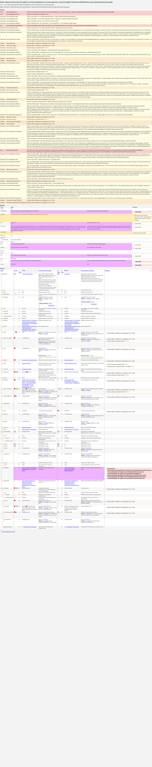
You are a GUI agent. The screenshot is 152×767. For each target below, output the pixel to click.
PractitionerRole (25, 384)
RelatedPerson (76, 382)
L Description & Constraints (45, 270)
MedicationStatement (26, 329)
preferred (46, 298)
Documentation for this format (7, 531)
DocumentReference (31, 480)
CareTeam (67, 382)
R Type (66, 270)
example (88, 349)
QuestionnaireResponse (32, 467)
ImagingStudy (32, 330)
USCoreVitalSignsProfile (27, 273)
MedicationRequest (26, 323)
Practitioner (71, 379)
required (46, 333)
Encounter (29, 369)
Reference (24, 320)
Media (30, 482)
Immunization (25, 330)
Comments (107, 270)
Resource (29, 363)
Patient (71, 382)
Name (1, 270)
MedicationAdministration (32, 326)
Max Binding (51, 305)
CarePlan (28, 320)
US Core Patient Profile (32, 360)
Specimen (29, 427)
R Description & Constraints (87, 270)
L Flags (15, 270)
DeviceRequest (34, 320)
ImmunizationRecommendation (29, 321)
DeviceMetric (33, 429)
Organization (75, 381)
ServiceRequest (25, 324)
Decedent (71, 360)
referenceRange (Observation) (30, 526)
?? (43, 298)
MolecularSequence (26, 469)
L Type (23, 270)
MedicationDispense (27, 327)
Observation (67, 273)
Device (28, 429)
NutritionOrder (34, 323)
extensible (46, 349)
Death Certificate (72, 363)
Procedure (34, 329)
